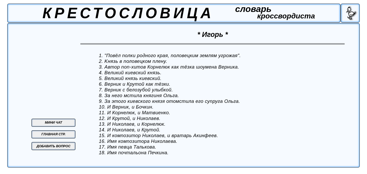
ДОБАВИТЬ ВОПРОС (53, 146)
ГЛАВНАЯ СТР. (53, 134)
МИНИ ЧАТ (53, 122)
